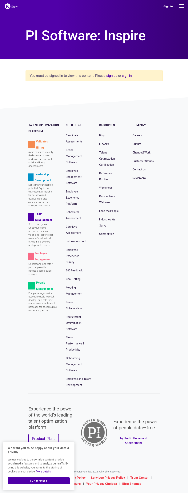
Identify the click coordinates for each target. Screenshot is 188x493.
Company (139, 125)
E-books (104, 144)
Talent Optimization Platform (43, 128)
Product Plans (43, 438)
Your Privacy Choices (101, 484)
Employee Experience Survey (72, 256)
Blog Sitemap (131, 484)
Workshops (106, 187)
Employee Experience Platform (72, 197)
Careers (137, 135)
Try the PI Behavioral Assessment (133, 441)
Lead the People (109, 210)
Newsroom (139, 178)
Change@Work (141, 152)
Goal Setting (73, 279)
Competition (106, 233)
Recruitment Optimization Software (74, 323)
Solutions (73, 125)
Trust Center (139, 477)
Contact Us (139, 169)
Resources (107, 125)
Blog (102, 135)
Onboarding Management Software (74, 364)
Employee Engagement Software (74, 176)
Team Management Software (74, 156)
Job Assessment (76, 241)
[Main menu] (182, 6)
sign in (127, 76)
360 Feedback (74, 270)
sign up (111, 76)
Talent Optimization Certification (107, 158)
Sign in (168, 6)
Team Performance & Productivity (75, 343)
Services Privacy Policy (108, 477)
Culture (137, 144)
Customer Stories (143, 161)
